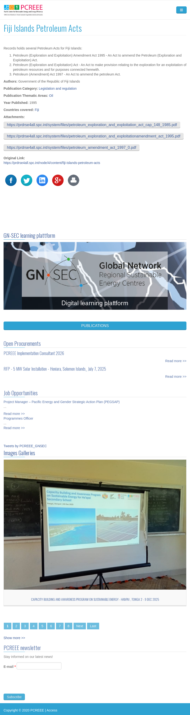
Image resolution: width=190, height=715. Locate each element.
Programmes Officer (18, 416)
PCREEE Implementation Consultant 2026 (34, 351)
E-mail (10, 669)
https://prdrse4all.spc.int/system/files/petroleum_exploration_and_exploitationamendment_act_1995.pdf (93, 136)
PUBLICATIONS (95, 326)
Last (93, 626)
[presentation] (40, 686)
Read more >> (176, 359)
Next (79, 626)
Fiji (37, 110)
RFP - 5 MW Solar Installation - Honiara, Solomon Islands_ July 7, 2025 (55, 366)
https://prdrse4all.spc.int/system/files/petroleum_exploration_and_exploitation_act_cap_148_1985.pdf (92, 125)
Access (51, 710)
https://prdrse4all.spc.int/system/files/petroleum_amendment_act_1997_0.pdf (71, 148)
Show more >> (14, 638)
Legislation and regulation (58, 88)
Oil (51, 95)
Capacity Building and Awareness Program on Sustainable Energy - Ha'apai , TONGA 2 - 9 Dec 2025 (95, 599)
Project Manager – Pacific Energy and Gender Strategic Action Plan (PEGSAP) (62, 400)
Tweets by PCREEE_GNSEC (25, 446)
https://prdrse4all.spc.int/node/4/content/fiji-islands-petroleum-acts (52, 163)
